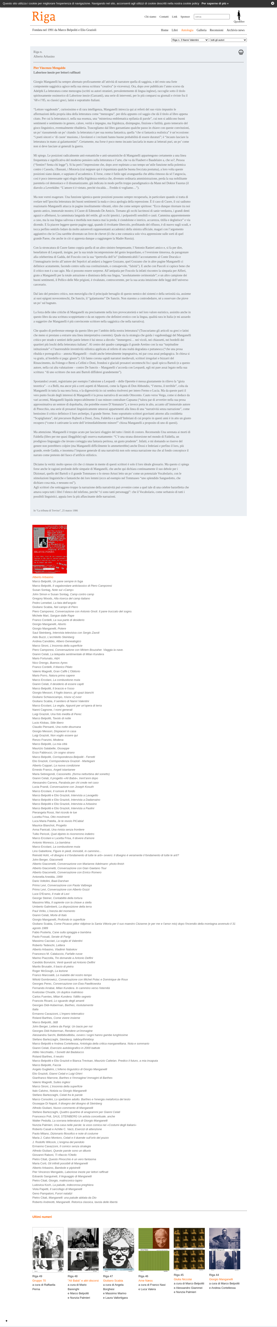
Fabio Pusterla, (61, 932)
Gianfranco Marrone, (72, 1077)
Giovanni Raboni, (54, 1154)
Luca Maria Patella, (58, 821)
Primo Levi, (62, 885)
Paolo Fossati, (51, 936)
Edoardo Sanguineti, (62, 1176)
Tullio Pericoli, (63, 834)
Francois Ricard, (58, 1000)
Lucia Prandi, (63, 786)
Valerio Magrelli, (56, 671)
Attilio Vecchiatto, (58, 1052)
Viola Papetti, (57, 1189)
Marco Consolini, (81, 1099)
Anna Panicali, (58, 829)
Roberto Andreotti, (74, 1202)
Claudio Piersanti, (56, 726)
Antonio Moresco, (51, 842)
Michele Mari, (53, 615)
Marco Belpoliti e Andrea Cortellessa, (90, 1043)
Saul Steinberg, (65, 632)
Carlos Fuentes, (61, 996)
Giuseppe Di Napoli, (67, 1103)
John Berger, (47, 859)
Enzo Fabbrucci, (53, 752)
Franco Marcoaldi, (62, 975)
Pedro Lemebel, (54, 602)
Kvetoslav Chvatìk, (57, 992)
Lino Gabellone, (67, 851)
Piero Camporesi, (82, 611)
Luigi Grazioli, (57, 714)
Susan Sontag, (53, 590)
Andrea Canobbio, (56, 641)
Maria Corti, (60, 1163)
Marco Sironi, (57, 645)
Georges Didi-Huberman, (62, 1005)
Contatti (164, 16)
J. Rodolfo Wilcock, (58, 1142)
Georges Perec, (66, 983)
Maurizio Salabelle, (50, 748)
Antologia (187, 30)
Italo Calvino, (59, 1090)
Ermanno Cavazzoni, (58, 1013)
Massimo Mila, (61, 902)
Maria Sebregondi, (71, 774)
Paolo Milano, (65, 1133)
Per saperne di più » (215, 3)
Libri (175, 30)
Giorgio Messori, (63, 692)
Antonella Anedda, (47, 876)
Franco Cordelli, (58, 620)
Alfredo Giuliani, (62, 1107)
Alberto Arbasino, (54, 949)
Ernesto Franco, (53, 769)
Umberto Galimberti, (62, 906)
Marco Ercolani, (56, 679)
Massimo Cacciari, (57, 940)
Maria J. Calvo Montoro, (70, 1137)
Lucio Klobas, (47, 722)
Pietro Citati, (64, 1159)
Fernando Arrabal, (71, 988)
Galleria (202, 30)
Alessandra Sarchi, (80, 1035)
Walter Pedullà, (69, 1120)
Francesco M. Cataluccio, (57, 953)
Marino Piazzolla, (62, 958)
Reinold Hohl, (105, 855)
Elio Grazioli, (63, 761)
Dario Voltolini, (50, 881)
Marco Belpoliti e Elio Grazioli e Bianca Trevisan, (95, 1060)
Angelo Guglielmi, (69, 1069)
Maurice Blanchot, (49, 825)
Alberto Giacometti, (78, 863)
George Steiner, (57, 898)
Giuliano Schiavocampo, (56, 697)
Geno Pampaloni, (52, 1193)
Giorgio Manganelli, (49, 624)
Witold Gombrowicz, (80, 979)
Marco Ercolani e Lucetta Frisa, (63, 838)
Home (164, 30)
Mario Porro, (53, 675)
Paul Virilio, (53, 911)
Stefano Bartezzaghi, (63, 1039)
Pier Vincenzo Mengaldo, (70, 1172)
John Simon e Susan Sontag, (63, 594)
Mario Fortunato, (46, 658)
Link (174, 16)
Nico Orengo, (50, 662)
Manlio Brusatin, (53, 966)
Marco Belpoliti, (57, 581)
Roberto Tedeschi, (48, 945)
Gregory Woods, (61, 598)
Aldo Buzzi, (53, 637)
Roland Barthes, (56, 1018)
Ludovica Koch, (62, 1185)
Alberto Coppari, (56, 765)
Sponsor (185, 16)
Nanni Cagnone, (52, 709)
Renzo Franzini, (47, 739)
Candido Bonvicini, (63, 962)
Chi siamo (150, 16)
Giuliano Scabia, (55, 607)
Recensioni (216, 30)
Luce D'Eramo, (50, 893)
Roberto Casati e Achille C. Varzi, (67, 1129)
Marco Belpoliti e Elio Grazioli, (65, 795)
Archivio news (236, 30)
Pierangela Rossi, (54, 812)
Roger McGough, (50, 971)
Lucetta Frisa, (51, 816)
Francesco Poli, (73, 1116)
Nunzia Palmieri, (84, 1125)
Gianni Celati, (68, 654)
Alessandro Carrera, (65, 782)
